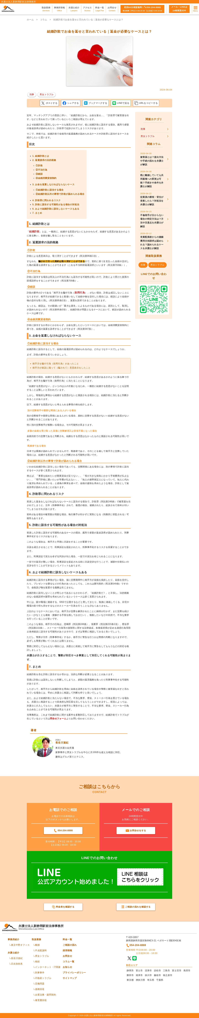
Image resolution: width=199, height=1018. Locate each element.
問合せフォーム (58, 718)
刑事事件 (39, 972)
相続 (37, 961)
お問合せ (67, 956)
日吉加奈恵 (17, 964)
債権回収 (39, 989)
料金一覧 (67, 939)
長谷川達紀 (17, 958)
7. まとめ (37, 213)
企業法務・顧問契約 (45, 995)
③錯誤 (39, 174)
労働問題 (39, 983)
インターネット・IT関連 (48, 967)
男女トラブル (42, 956)
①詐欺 (39, 165)
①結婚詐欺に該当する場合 (50, 190)
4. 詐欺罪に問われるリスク (46, 200)
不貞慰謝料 (41, 950)
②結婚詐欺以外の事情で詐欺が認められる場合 (60, 194)
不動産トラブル (43, 978)
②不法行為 (41, 170)
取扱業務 (36, 939)
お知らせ (67, 967)
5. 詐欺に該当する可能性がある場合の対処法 (55, 204)
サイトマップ (70, 978)
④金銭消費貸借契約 (46, 178)
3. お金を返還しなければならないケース (53, 184)
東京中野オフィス (20, 945)
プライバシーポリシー (74, 972)
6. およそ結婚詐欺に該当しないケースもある (55, 209)
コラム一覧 (68, 961)
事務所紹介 (13, 939)
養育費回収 (41, 1000)
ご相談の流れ (70, 945)
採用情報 (67, 950)
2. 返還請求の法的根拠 (44, 160)
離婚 (37, 945)
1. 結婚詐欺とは (40, 156)
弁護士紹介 (13, 953)
